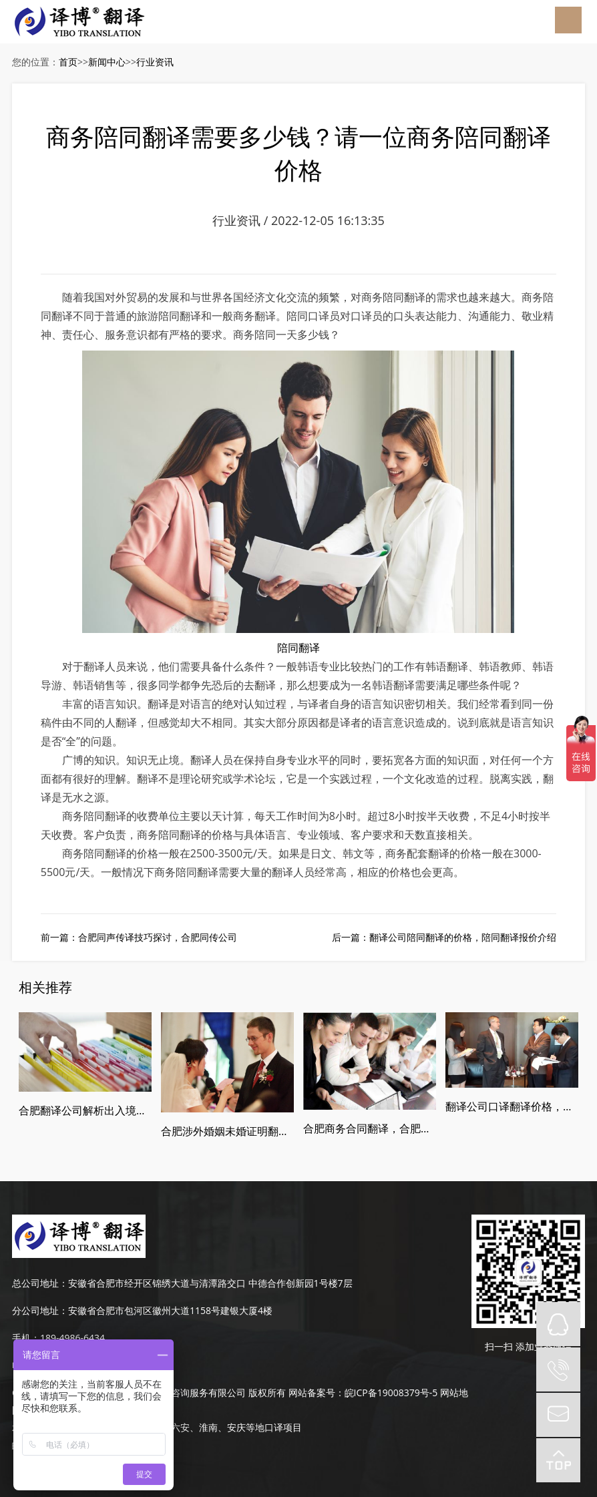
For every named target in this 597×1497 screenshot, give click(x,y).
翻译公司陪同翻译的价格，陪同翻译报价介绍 (462, 937)
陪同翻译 (298, 647)
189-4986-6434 (72, 1337)
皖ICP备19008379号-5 (391, 1392)
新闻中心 (107, 61)
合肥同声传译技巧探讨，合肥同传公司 (157, 937)
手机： (26, 1337)
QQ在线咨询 (558, 1324)
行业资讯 (155, 61)
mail (558, 1415)
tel (558, 1369)
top (558, 1460)
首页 (68, 61)
